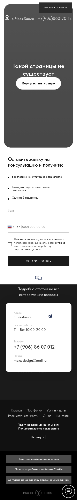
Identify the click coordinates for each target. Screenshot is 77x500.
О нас (47, 416)
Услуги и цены (56, 410)
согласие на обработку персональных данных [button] (32, 247)
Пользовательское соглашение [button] (38, 428)
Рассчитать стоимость (23, 416)
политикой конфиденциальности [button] (34, 242)
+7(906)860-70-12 (55, 18)
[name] (38, 210)
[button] (55, 7)
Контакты (62, 416)
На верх (38, 437)
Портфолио (34, 410)
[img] (50, 316)
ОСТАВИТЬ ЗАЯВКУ (38, 261)
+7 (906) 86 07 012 (34, 347)
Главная (16, 410)
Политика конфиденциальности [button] (39, 424)
